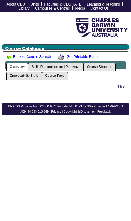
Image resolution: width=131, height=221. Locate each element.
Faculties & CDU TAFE (62, 4)
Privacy (56, 111)
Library (24, 8)
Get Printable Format (78, 57)
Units (35, 4)
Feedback (104, 111)
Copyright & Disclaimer (79, 111)
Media (80, 8)
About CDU (16, 4)
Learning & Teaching (103, 4)
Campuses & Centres (52, 8)
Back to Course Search (29, 57)
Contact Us (100, 8)
